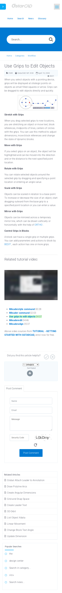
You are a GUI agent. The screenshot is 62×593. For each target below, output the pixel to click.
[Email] (31, 410)
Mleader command (19, 312)
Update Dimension (15, 536)
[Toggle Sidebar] (3, 7)
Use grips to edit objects (22, 316)
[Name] (31, 401)
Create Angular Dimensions (20, 492)
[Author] (16, 73)
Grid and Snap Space (16, 499)
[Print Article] (30, 373)
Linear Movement (14, 523)
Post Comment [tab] (14, 388)
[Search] (51, 39)
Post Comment (31, 452)
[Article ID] (7, 73)
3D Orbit (10, 511)
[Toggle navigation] (57, 7)
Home (9, 56)
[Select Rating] (31, 364)
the (11, 553)
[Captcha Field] (19, 437)
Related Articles (12, 474)
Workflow (32, 56)
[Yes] (46, 355)
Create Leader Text (15, 505)
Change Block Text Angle (19, 530)
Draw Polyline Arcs (15, 486)
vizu (11, 575)
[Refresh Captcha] (35, 445)
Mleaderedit (15, 320)
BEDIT (7, 244)
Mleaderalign (16, 324)
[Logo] (25, 7)
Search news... (17, 582)
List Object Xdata (14, 517)
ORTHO (38, 224)
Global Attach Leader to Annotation (24, 480)
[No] (52, 355)
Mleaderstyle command (22, 309)
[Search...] (31, 39)
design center (16, 560)
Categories (19, 56)
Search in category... (20, 568)
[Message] (31, 423)
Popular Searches (13, 546)
